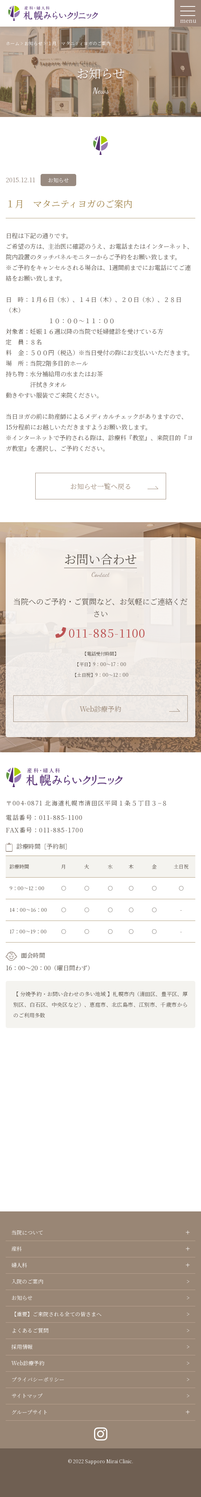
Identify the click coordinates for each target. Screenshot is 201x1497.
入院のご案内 (27, 1281)
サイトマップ (26, 1395)
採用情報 (22, 1346)
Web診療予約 (100, 709)
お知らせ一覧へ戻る (100, 486)
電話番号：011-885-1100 (44, 817)
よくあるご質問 (30, 1330)
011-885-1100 (100, 632)
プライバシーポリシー (37, 1379)
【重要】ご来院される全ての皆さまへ (56, 1314)
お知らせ (22, 1297)
